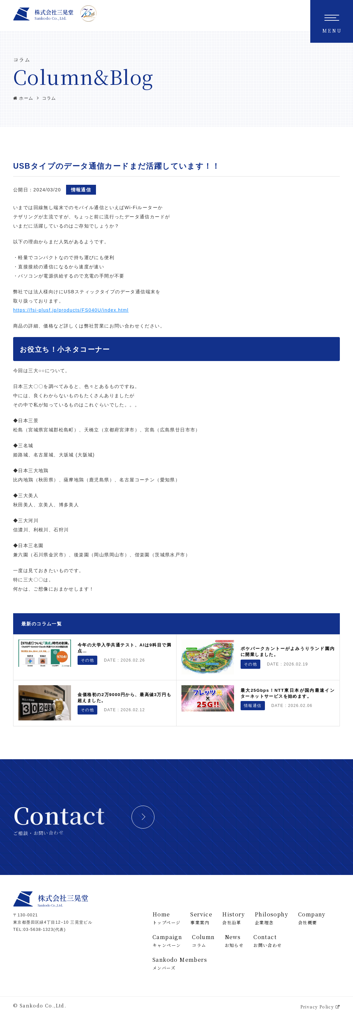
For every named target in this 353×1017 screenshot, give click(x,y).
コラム (49, 98)
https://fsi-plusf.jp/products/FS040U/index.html (71, 310)
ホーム (23, 98)
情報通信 (81, 189)
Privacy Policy (320, 1006)
